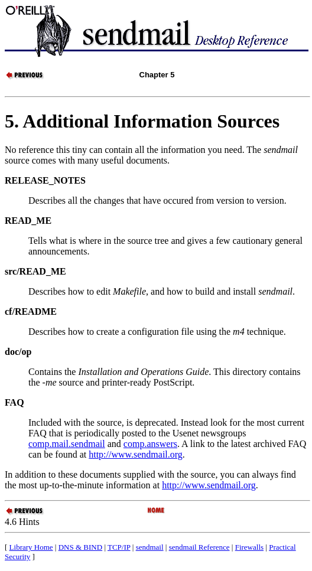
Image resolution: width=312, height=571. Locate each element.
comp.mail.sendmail (66, 444)
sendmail (150, 547)
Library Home (31, 547)
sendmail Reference (199, 547)
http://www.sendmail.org (136, 454)
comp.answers (150, 444)
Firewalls (249, 547)
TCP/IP (119, 547)
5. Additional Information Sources (142, 121)
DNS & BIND (80, 547)
